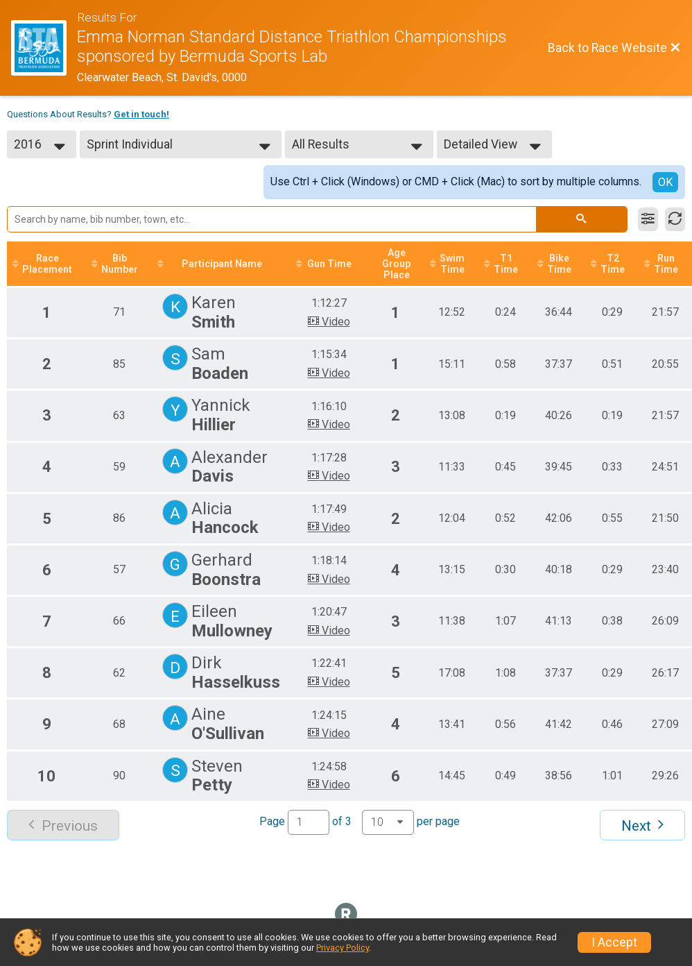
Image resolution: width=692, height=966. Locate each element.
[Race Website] (44, 48)
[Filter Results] (648, 219)
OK (665, 182)
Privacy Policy (342, 947)
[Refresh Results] (675, 219)
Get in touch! (141, 114)
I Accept (614, 942)
